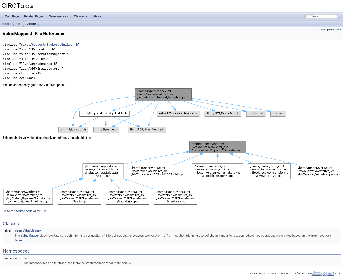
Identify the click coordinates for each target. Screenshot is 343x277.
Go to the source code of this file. (25, 211)
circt (18, 23)
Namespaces (59, 16)
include (6, 23)
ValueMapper (30, 235)
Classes (80, 16)
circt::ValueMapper (28, 230)
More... (19, 240)
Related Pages (33, 16)
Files (97, 16)
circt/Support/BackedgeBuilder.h (49, 45)
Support (31, 23)
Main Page (12, 16)
